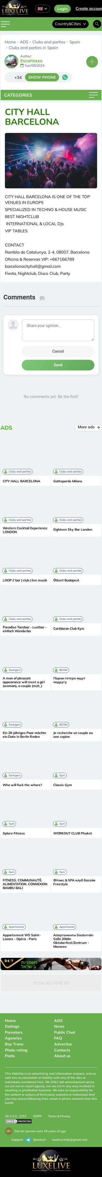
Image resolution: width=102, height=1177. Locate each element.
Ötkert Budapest (66, 580)
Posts (10, 1055)
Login (62, 8)
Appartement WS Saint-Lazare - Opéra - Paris (22, 937)
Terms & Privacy (59, 1116)
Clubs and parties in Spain (33, 47)
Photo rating (16, 1050)
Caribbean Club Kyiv (68, 629)
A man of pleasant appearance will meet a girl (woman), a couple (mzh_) (24, 682)
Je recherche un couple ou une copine (73, 735)
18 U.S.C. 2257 (16, 1116)
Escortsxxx (31, 61)
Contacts (62, 1050)
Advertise (63, 1044)
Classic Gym (62, 785)
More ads (88, 426)
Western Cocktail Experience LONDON (25, 530)
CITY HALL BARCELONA (21, 481)
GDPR (37, 1116)
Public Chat (64, 1032)
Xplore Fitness (14, 833)
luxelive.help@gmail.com (70, 1140)
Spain (74, 41)
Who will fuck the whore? (22, 785)
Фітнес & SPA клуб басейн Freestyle (74, 882)
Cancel (58, 351)
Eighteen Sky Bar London (72, 529)
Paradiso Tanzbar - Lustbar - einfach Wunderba (25, 629)
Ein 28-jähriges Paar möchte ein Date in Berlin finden (24, 735)
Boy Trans (14, 1044)
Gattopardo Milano (67, 481)
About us (62, 1055)
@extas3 (36, 1140)
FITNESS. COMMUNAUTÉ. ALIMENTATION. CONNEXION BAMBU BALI (25, 884)
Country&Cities (70, 23)
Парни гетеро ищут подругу (69, 680)
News (59, 1026)
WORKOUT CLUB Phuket (72, 833)
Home (10, 41)
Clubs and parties (48, 41)
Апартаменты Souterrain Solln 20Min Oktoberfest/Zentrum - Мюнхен (73, 941)
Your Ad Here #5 (51, 983)
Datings (12, 1026)
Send (58, 365)
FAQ (58, 1038)
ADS (24, 41)
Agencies (13, 1038)
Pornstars (14, 1032)
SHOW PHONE (42, 77)
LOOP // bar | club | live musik (25, 580)
